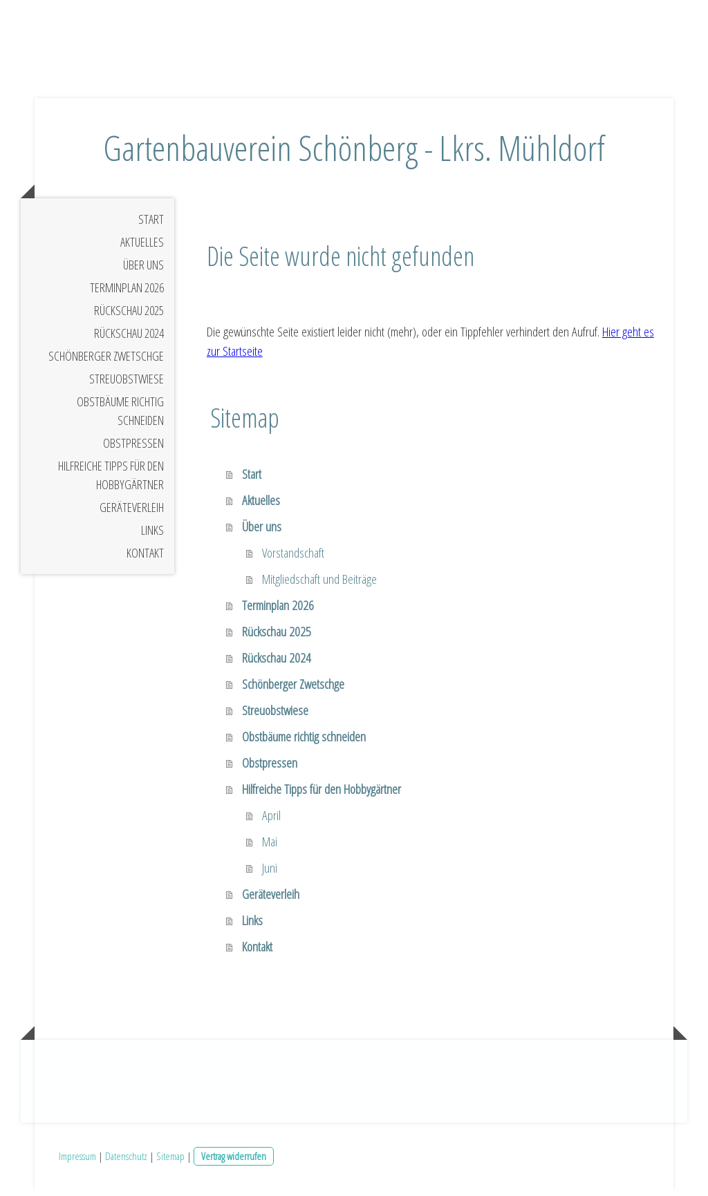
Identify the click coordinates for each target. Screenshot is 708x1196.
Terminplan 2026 (127, 293)
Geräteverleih (132, 512)
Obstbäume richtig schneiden (120, 416)
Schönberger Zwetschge (106, 361)
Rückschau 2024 (129, 338)
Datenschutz (126, 1161)
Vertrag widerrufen (233, 1161)
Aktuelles (142, 247)
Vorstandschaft (293, 559)
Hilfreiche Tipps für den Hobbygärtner (111, 480)
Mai (269, 848)
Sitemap (170, 1161)
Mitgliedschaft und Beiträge (319, 585)
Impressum (77, 1161)
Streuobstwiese (126, 384)
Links (152, 535)
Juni (269, 874)
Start (151, 224)
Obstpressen (133, 448)
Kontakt (145, 558)
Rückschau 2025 (129, 315)
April (271, 821)
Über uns (143, 270)
